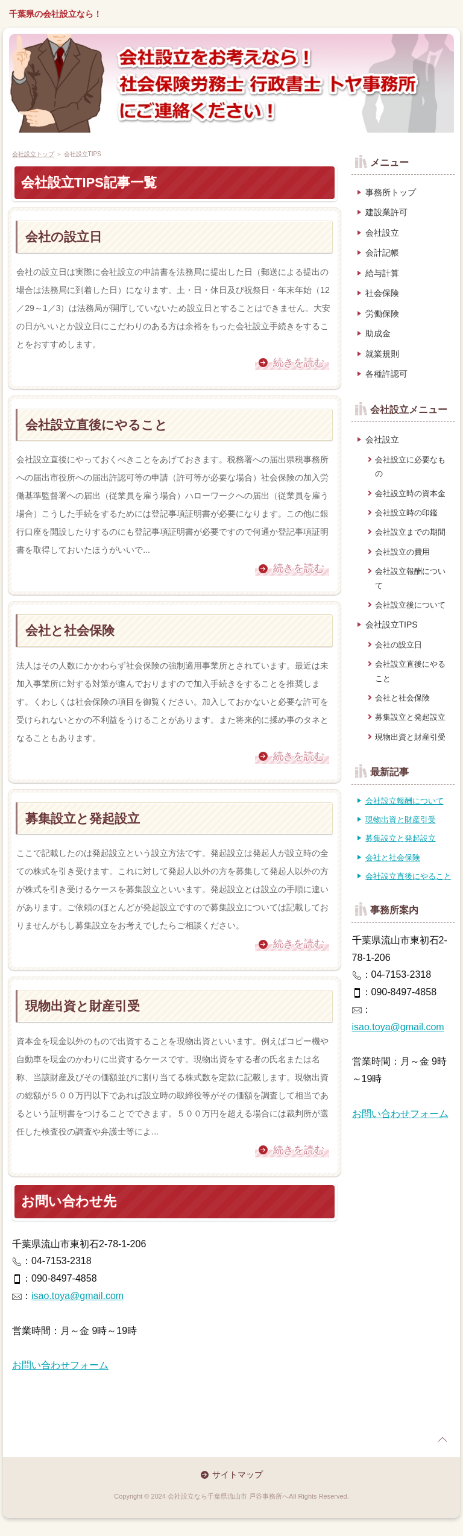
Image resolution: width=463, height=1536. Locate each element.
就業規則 (382, 354)
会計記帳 (382, 252)
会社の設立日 (63, 237)
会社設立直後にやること (96, 425)
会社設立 (382, 233)
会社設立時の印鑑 (406, 512)
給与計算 (382, 273)
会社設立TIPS (391, 624)
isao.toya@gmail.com (77, 1296)
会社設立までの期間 (410, 532)
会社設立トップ (33, 154)
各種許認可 (386, 374)
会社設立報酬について (410, 578)
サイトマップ (237, 1474)
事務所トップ (390, 192)
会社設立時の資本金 (410, 493)
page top (442, 1439)
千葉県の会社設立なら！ (55, 14)
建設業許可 (386, 212)
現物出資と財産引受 (82, 1006)
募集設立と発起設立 (82, 818)
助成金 (378, 333)
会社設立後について (410, 604)
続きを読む (298, 362)
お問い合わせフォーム (60, 1365)
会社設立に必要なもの (410, 466)
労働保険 (382, 313)
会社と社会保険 (70, 630)
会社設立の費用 (402, 551)
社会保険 (382, 293)
